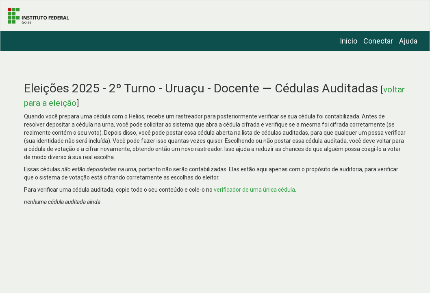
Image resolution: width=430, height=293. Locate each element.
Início (348, 41)
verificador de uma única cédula (254, 189)
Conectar (378, 41)
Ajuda (408, 41)
